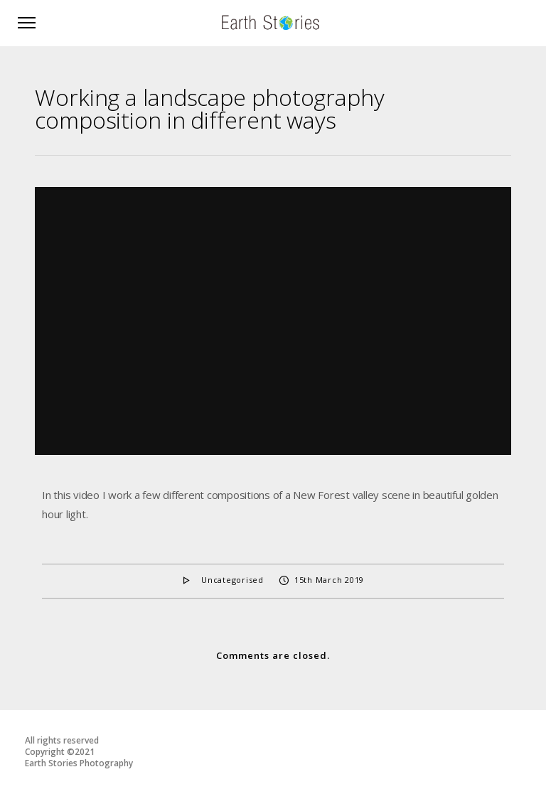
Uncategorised (232, 579)
